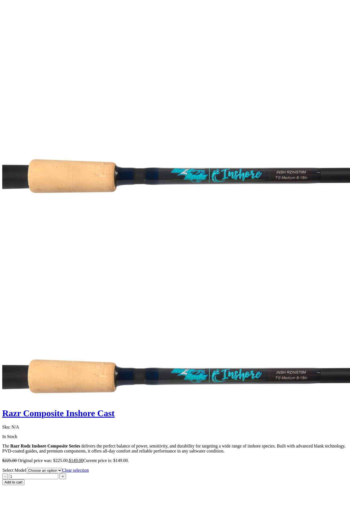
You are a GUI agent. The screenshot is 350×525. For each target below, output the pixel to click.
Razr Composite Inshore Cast (58, 413)
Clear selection (75, 470)
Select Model (14, 470)
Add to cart (13, 482)
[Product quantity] (33, 476)
